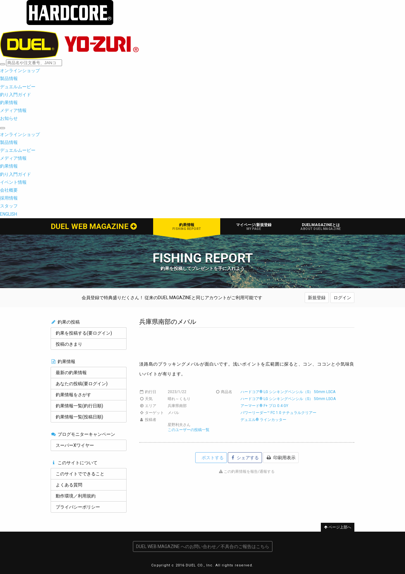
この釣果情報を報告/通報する (247, 471)
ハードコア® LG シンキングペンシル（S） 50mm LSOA (288, 399)
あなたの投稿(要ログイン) (82, 383)
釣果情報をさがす (73, 394)
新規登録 (317, 297)
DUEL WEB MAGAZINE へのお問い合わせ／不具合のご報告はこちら (202, 546)
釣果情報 (186, 227)
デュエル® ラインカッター (263, 419)
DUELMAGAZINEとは (320, 227)
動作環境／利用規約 (76, 495)
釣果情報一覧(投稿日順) (79, 416)
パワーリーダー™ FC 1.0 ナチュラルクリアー (278, 412)
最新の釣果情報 (71, 372)
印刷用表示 (281, 457)
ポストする (212, 457)
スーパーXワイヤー (75, 445)
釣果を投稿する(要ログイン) (84, 333)
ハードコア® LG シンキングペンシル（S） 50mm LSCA (287, 392)
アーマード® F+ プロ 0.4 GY (264, 406)
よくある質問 (69, 484)
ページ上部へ (337, 527)
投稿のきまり (69, 344)
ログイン (342, 297)
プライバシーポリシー (78, 506)
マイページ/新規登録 (253, 227)
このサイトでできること (80, 473)
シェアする (245, 457)
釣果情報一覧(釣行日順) (79, 405)
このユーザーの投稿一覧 (188, 430)
